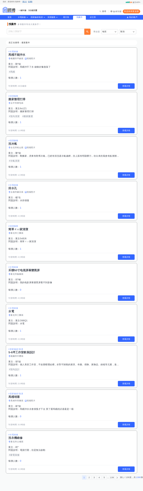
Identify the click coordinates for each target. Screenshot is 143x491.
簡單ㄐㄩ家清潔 (28, 241)
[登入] (24, 2)
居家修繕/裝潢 (36, 17)
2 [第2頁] (89, 477)
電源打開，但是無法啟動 (33, 450)
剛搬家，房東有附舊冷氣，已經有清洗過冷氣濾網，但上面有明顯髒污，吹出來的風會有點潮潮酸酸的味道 (74, 156)
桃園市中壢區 (17, 356)
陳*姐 (18, 153)
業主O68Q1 (22, 320)
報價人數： (15, 78)
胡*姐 (18, 361)
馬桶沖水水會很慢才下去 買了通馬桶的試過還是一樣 (47, 409)
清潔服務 (51, 17)
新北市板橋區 (17, 274)
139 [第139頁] (112, 477)
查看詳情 (126, 86)
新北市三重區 (17, 233)
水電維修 (22, 17)
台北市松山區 (17, 147)
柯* (17, 447)
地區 (104, 31)
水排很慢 (25, 200)
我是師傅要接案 (131, 11)
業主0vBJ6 (21, 238)
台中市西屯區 (17, 103)
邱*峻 (18, 279)
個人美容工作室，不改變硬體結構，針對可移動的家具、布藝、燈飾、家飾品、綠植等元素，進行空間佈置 (74, 364)
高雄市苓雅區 (17, 400)
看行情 (66, 17)
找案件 (79, 17)
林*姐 (18, 406)
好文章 (93, 17)
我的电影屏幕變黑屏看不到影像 (36, 282)
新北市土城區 (17, 441)
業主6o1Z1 (21, 108)
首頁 (9, 17)
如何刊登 (117, 11)
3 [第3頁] (94, 477)
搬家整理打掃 (27, 111)
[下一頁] (117, 477)
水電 (22, 323)
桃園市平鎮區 (17, 58)
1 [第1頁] (84, 477)
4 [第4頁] (99, 477)
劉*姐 (18, 64)
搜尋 (104, 11)
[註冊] (30, 2)
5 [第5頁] (104, 477)
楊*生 (18, 197)
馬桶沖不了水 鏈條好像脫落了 (35, 67)
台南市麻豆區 (17, 192)
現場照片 (31, 58)
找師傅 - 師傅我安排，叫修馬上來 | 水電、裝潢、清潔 (9, 10)
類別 (122, 31)
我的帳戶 (133, 17)
